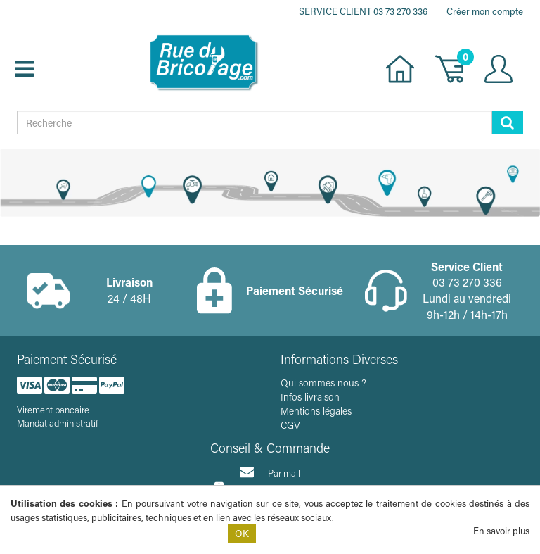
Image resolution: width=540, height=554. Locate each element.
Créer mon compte (484, 11)
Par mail (270, 472)
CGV (290, 425)
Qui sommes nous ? (323, 382)
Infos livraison (310, 396)
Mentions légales (316, 410)
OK (242, 533)
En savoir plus (501, 530)
